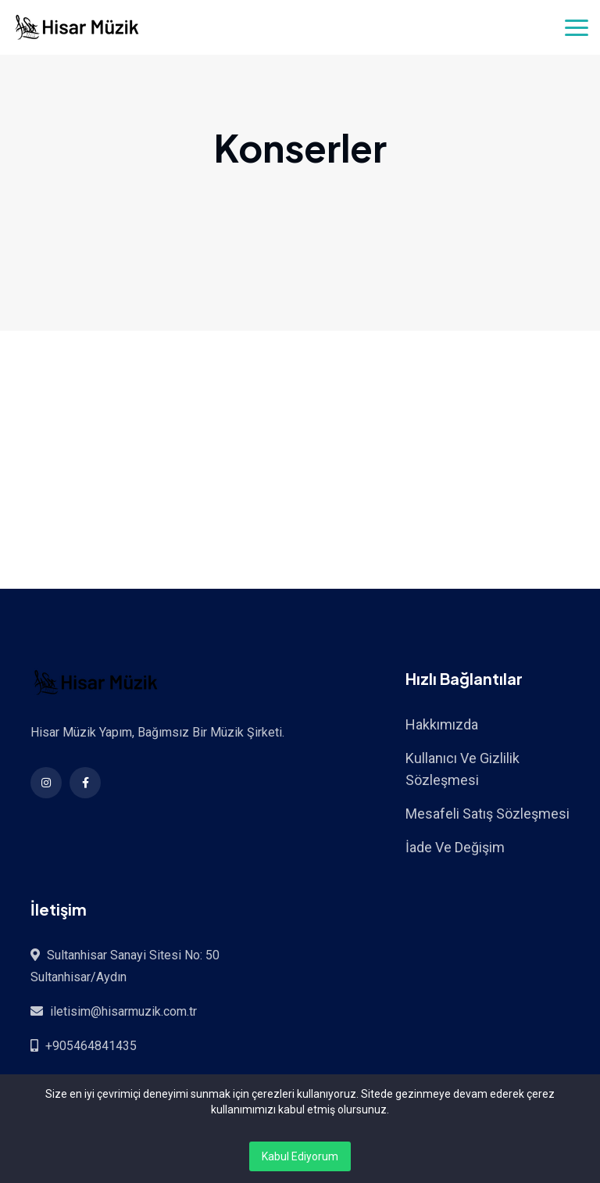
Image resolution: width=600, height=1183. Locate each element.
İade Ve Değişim (455, 847)
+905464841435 (91, 1045)
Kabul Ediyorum (300, 1156)
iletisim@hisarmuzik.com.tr (123, 1011)
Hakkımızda (441, 724)
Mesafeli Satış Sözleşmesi (487, 813)
